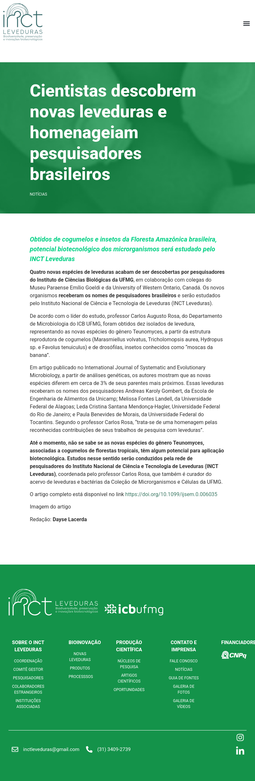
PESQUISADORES (28, 678)
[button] (246, 23)
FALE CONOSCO (184, 661)
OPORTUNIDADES (129, 689)
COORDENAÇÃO (28, 661)
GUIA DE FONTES (184, 678)
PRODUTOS (80, 668)
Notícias (38, 194)
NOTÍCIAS (183, 669)
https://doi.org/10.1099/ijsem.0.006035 (171, 494)
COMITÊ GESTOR (28, 669)
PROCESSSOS (81, 676)
